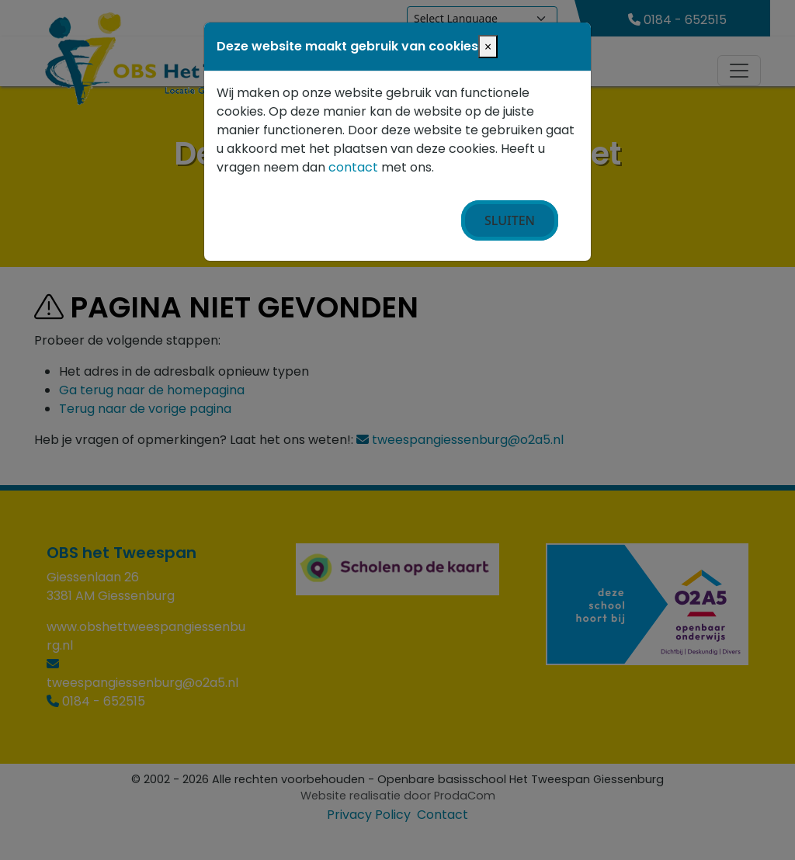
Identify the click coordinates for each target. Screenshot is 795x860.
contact (353, 167)
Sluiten (509, 220)
